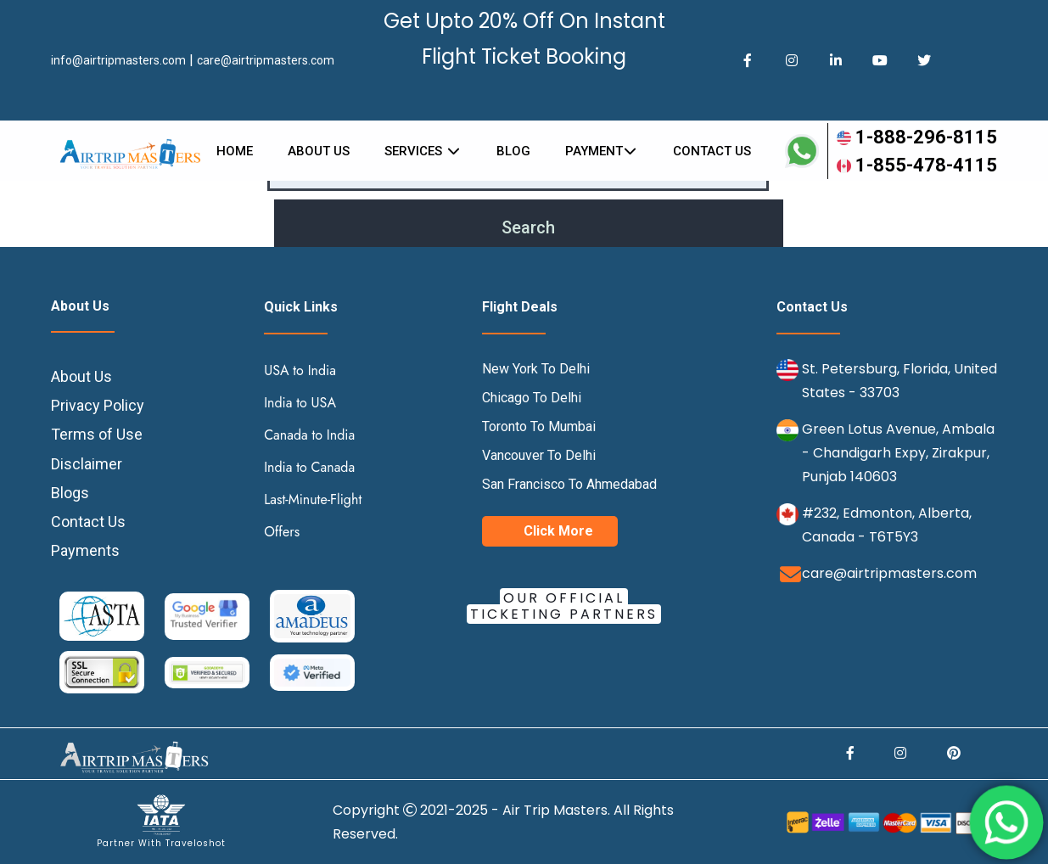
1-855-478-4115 (917, 165)
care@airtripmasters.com (265, 60)
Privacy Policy (97, 405)
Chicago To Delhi (531, 398)
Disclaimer (86, 464)
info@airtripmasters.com (118, 60)
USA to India (300, 370)
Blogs (70, 493)
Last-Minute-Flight (312, 499)
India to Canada (309, 467)
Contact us (712, 151)
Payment (602, 151)
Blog (513, 151)
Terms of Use (97, 434)
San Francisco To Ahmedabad (569, 484)
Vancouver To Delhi (539, 455)
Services (423, 151)
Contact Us (88, 521)
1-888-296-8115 (917, 137)
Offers (282, 532)
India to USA (300, 403)
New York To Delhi (536, 369)
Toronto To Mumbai (539, 426)
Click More (558, 531)
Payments (85, 550)
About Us (319, 151)
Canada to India (309, 435)
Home (234, 151)
